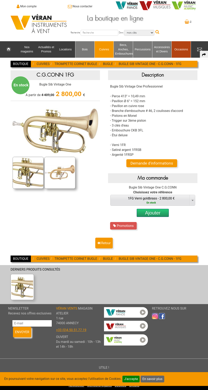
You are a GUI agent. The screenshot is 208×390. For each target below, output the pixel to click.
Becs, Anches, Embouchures (124, 49)
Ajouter (152, 213)
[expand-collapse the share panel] (204, 55)
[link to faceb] (162, 316)
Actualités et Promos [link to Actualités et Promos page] (46, 49)
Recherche (75, 32)
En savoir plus (152, 379)
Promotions (123, 226)
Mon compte (28, 6)
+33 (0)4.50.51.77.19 (71, 330)
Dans (121, 32)
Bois (85, 49)
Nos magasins (27, 49)
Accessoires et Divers (162, 49)
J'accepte (131, 379)
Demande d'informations (151, 163)
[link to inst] (155, 316)
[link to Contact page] (80, 6)
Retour (104, 243)
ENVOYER (22, 332)
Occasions (181, 49)
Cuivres (104, 49)
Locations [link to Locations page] (65, 49)
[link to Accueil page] (8, 49)
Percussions (143, 49)
